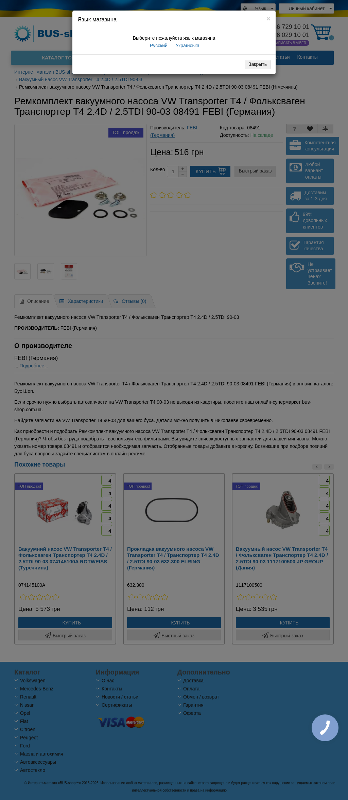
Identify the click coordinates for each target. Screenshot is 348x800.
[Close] (268, 18)
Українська (186, 45)
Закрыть (257, 64)
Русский (158, 45)
